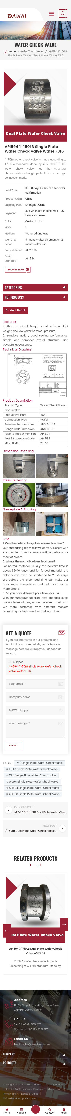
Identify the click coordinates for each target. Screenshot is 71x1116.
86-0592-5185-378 (30, 1024)
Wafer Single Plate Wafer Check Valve (34, 782)
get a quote (35, 1109)
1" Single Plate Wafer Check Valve (41, 763)
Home (9, 52)
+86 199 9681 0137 (37, 1029)
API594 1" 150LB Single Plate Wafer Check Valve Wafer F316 (35, 668)
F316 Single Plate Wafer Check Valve (32, 775)
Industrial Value (29, 1094)
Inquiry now (16, 270)
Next (64, 924)
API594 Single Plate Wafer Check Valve (34, 788)
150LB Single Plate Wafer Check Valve (33, 769)
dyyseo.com (55, 1089)
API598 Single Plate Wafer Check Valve (34, 794)
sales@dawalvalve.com (36, 1044)
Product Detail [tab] (15, 310)
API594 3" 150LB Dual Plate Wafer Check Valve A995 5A (35, 951)
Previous (7, 931)
